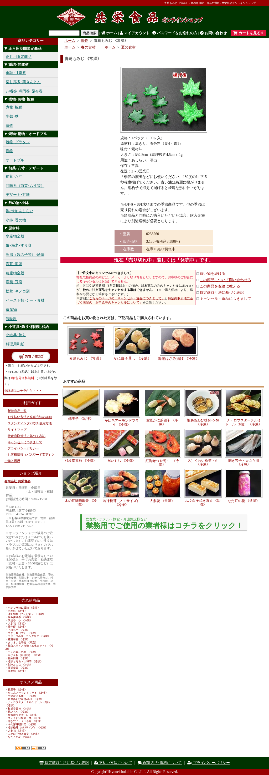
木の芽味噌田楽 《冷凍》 (23, 724)
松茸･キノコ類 (18, 291)
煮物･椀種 (14, 107)
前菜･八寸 (14, 176)
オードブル (15, 160)
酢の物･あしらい (19, 211)
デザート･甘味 (18, 195)
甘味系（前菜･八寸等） (25, 186)
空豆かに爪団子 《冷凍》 (23, 695)
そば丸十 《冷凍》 (19, 629)
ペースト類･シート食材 (25, 300)
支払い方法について (113, 763)
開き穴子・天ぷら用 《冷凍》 (25, 721)
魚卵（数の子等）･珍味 (25, 255)
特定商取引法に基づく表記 (26, 436)
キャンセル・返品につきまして (225, 299)
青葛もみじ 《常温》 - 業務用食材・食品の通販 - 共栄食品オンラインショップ (210, 3)
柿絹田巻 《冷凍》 (19, 658)
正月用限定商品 (19, 57)
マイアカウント (135, 33)
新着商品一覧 (17, 411)
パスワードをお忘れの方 (175, 33)
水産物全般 (15, 236)
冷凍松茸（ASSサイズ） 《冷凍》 (28, 727)
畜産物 (11, 310)
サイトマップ (17, 429)
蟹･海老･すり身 (19, 245)
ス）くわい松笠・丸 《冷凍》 (25, 718)
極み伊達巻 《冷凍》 (20, 617)
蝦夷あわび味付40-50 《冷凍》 (26, 699)
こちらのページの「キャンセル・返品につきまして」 (127, 298)
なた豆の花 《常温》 (20, 737)
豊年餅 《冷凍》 (17, 626)
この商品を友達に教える (220, 286)
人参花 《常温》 (17, 623)
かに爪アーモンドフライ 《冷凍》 (28, 692)
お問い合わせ (213, 33)
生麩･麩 (12, 116)
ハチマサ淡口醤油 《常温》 (24, 607)
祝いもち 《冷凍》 (19, 711)
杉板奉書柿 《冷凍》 (20, 708)
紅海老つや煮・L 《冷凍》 (23, 714)
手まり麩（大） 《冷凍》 (23, 633)
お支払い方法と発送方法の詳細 (30, 417)
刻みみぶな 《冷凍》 (20, 664)
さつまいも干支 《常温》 (23, 642)
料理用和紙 (15, 344)
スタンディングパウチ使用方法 (30, 423)
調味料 (11, 319)
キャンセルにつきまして (25, 442)
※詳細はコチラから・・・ (23, 391)
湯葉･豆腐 (14, 282)
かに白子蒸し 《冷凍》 (132, 358)
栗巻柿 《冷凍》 (17, 670)
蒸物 (9, 126)
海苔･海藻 (14, 264)
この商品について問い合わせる (225, 280)
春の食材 (88, 47)
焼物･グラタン (18, 142)
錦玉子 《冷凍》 (17, 689)
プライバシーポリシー (23, 448)
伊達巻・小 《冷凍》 (20, 620)
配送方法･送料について (160, 763)
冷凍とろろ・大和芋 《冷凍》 (25, 661)
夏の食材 (128, 47)
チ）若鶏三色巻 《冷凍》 (23, 651)
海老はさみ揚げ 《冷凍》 (178, 359)
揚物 (9, 151)
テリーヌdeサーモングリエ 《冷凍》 (29, 636)
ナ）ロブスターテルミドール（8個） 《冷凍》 (243, 422)
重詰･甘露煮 (16, 73)
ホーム (109, 33)
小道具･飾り (16, 335)
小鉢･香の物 (16, 220)
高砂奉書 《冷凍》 (19, 667)
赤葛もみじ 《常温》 (86, 358)
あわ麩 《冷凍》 (17, 610)
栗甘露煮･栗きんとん (23, 82)
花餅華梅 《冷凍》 (19, 639)
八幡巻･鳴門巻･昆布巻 (24, 91)
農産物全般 (15, 273)
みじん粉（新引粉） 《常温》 (25, 655)
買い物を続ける (212, 274)
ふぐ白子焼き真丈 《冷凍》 (24, 733)
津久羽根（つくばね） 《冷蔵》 (26, 614)
